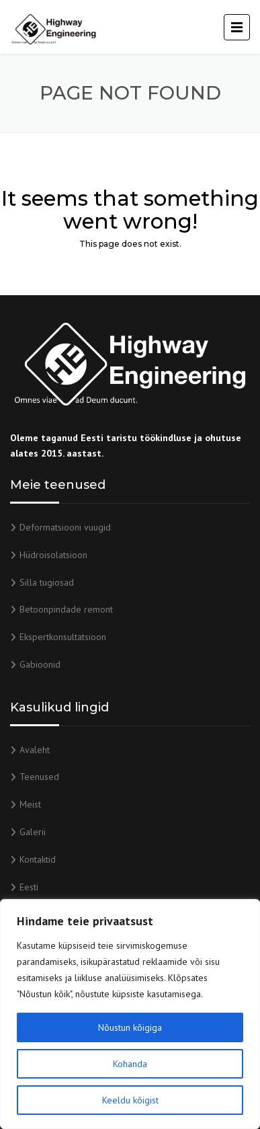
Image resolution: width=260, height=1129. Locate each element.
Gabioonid (39, 664)
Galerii (32, 832)
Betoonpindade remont (66, 609)
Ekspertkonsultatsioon (62, 637)
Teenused (39, 777)
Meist (30, 804)
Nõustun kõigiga (130, 1027)
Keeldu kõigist (130, 1100)
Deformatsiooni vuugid (65, 527)
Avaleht (34, 750)
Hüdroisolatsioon (53, 555)
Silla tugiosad (46, 582)
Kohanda (130, 1064)
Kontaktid (37, 859)
